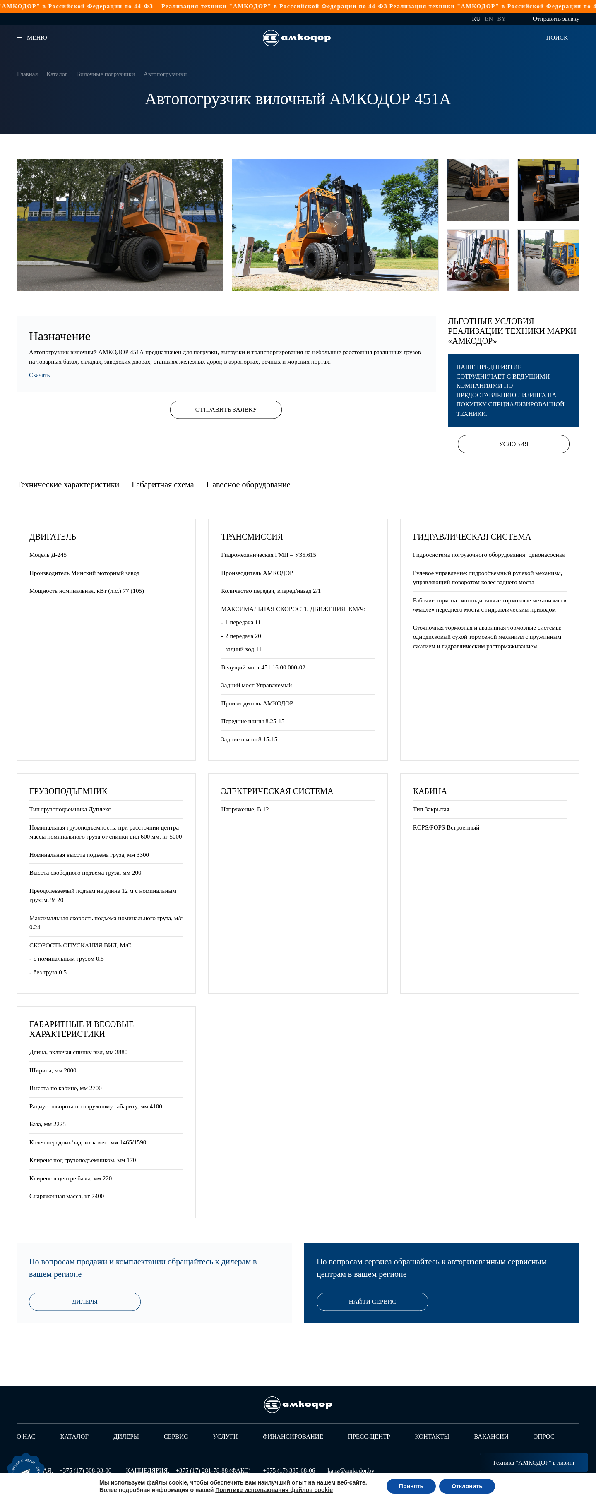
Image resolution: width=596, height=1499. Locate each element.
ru (476, 18)
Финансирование (293, 1436)
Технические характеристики (68, 484)
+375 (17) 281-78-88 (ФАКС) (212, 1470)
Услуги (225, 1436)
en (489, 18)
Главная (27, 74)
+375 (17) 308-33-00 (85, 1470)
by (501, 18)
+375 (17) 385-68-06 (289, 1470)
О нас (26, 1436)
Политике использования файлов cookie (274, 1490)
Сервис (176, 1436)
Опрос (544, 1436)
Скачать (39, 375)
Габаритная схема (163, 484)
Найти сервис (372, 1302)
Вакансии (491, 1436)
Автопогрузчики (165, 74)
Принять (411, 1486)
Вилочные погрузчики (105, 74)
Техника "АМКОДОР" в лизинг (534, 1462)
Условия (514, 444)
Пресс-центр (369, 1436)
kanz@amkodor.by (350, 1470)
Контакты (432, 1436)
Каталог (56, 74)
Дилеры (85, 1302)
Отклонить (467, 1486)
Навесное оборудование (249, 484)
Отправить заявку (556, 18)
